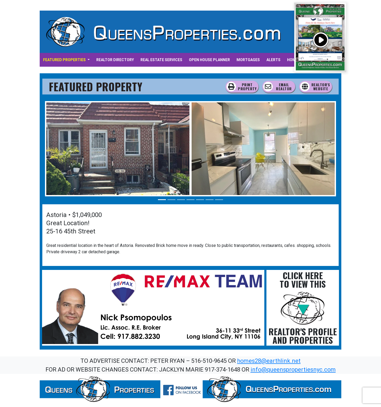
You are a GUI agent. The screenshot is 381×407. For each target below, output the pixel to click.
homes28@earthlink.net (269, 361)
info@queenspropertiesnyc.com (293, 369)
